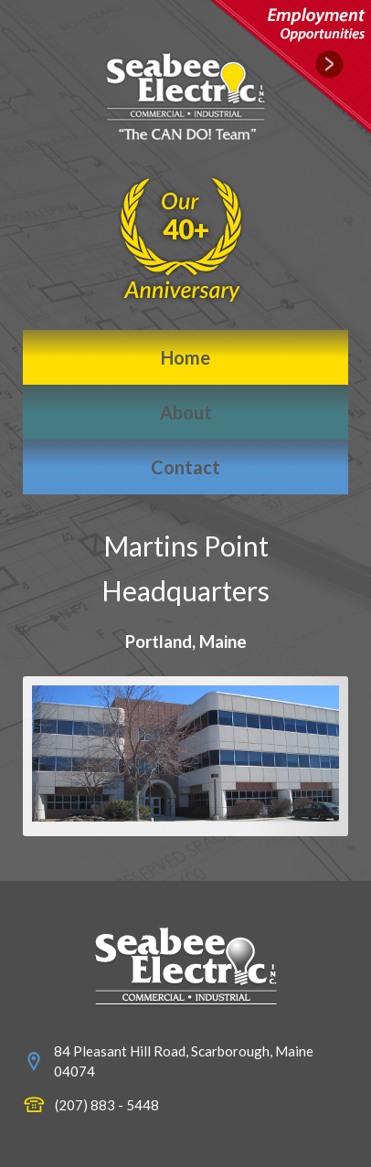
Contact (185, 467)
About (186, 412)
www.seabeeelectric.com (186, 967)
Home (185, 357)
